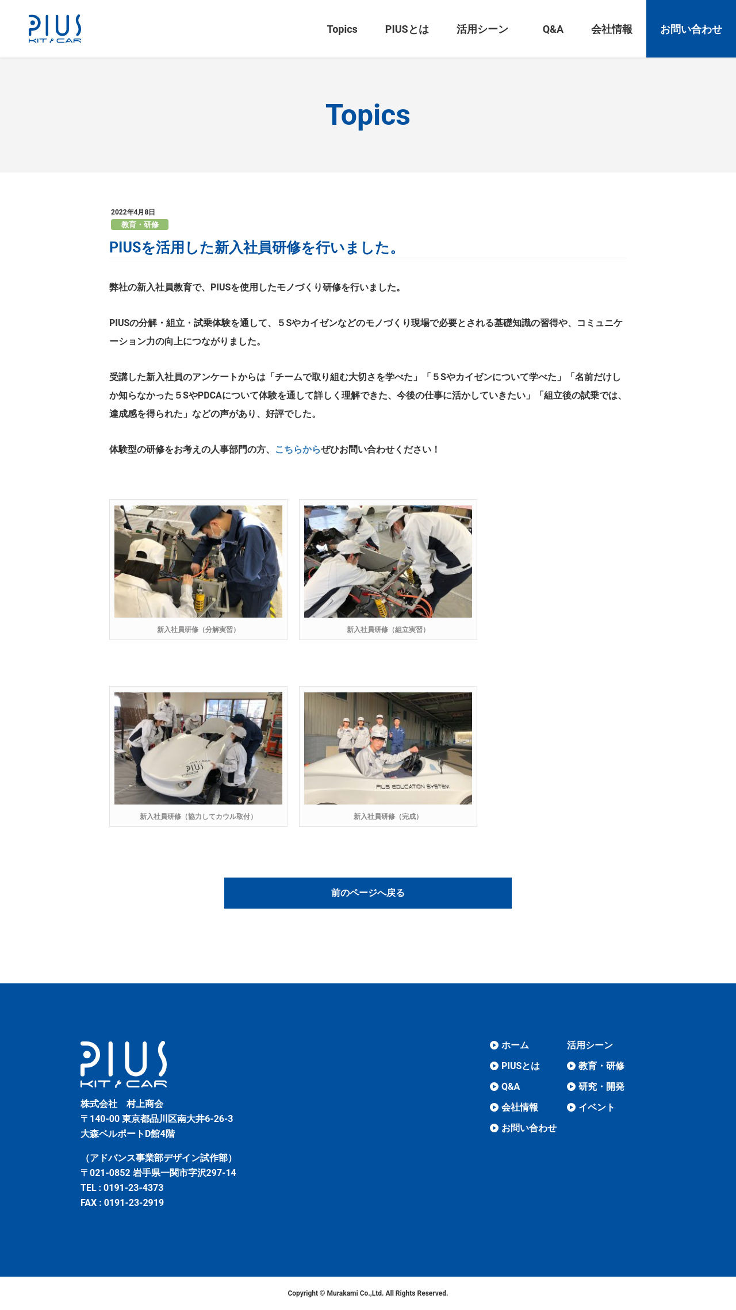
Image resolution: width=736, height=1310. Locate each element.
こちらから (298, 449)
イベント (596, 1107)
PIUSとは (520, 1065)
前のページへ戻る (368, 892)
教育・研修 (140, 224)
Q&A (510, 1086)
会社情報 (519, 1107)
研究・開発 (601, 1086)
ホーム (515, 1045)
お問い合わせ (529, 1128)
